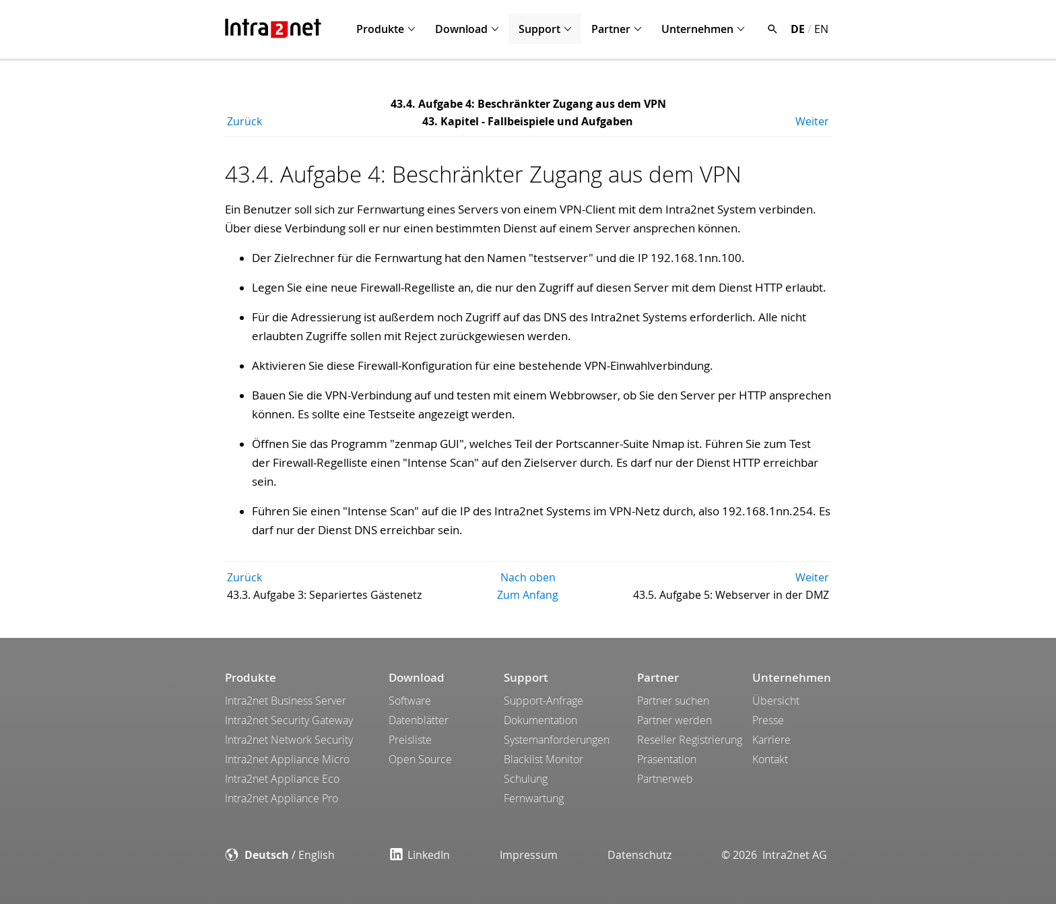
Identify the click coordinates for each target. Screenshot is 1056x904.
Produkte (380, 29)
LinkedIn (420, 854)
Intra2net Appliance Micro (287, 759)
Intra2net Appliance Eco (282, 778)
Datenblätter (419, 720)
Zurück (244, 121)
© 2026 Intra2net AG (774, 854)
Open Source (420, 759)
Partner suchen (673, 700)
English (316, 854)
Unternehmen (697, 29)
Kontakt (770, 759)
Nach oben (528, 577)
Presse (768, 720)
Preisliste (410, 739)
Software (410, 700)
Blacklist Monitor (543, 759)
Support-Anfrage (543, 700)
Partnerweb (665, 778)
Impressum (529, 854)
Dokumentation (540, 720)
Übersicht (775, 700)
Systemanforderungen (556, 739)
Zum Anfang (527, 594)
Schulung (526, 778)
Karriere (771, 739)
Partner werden (674, 720)
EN (821, 29)
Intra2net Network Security (289, 739)
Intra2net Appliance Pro (281, 798)
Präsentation (666, 759)
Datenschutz (639, 854)
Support (539, 29)
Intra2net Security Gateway (289, 720)
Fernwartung (534, 798)
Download (461, 29)
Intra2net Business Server (285, 700)
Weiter (812, 121)
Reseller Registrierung (689, 739)
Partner (610, 29)
